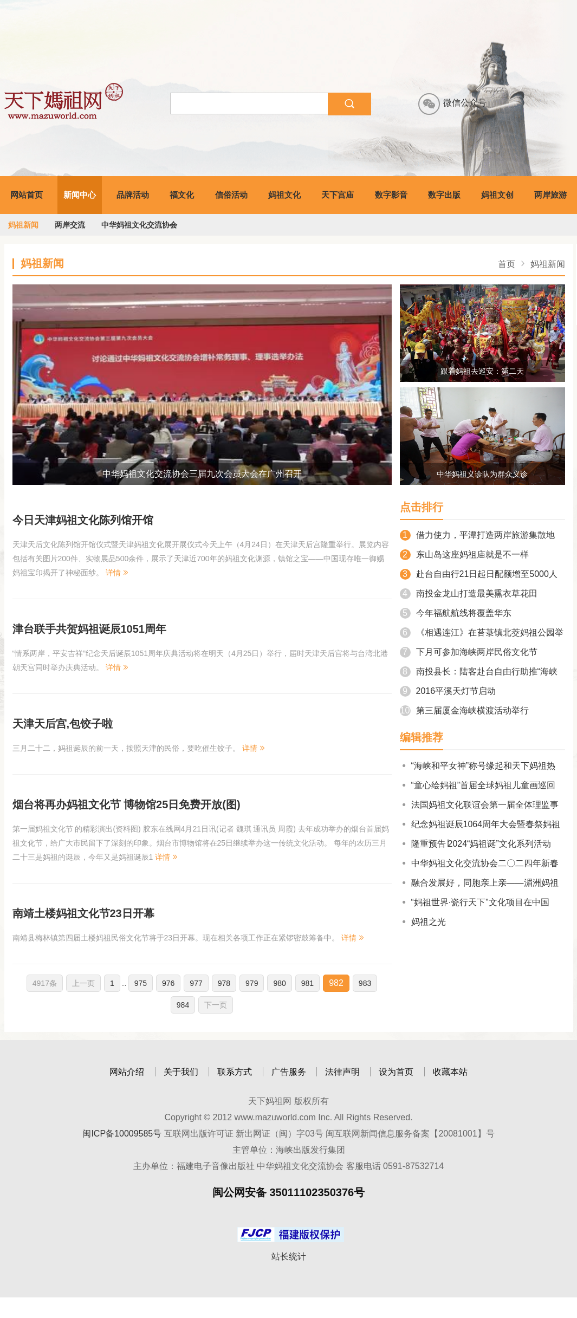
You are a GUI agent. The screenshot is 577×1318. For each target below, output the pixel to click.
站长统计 (288, 1256)
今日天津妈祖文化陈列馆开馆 (82, 520)
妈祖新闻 (23, 224)
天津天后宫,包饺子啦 (62, 724)
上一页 (83, 983)
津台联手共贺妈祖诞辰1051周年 (89, 629)
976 (168, 983)
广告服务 (288, 1071)
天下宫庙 (337, 194)
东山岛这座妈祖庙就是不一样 (464, 554)
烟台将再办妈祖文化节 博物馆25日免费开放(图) (126, 804)
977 (196, 983)
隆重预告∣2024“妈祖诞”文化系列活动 (475, 843)
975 (140, 983)
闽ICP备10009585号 (121, 1133)
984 (183, 1005)
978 (224, 983)
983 (365, 983)
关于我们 (181, 1071)
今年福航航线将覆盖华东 (455, 613)
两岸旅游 (550, 194)
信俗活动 (231, 194)
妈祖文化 (284, 194)
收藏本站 (450, 1071)
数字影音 (391, 194)
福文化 (182, 194)
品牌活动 (132, 194)
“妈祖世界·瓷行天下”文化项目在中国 (474, 902)
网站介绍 (126, 1071)
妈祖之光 (423, 921)
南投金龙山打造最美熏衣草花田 (468, 593)
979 (251, 983)
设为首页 (396, 1071)
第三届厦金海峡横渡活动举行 (464, 710)
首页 (506, 264)
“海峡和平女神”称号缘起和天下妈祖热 (478, 765)
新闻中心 (79, 194)
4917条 (45, 983)
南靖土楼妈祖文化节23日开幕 (83, 913)
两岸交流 (70, 224)
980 (279, 983)
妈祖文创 (497, 194)
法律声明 (342, 1071)
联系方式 (234, 1071)
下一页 (215, 1005)
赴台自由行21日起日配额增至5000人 (478, 574)
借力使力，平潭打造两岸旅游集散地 (477, 535)
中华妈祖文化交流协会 (139, 224)
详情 (117, 572)
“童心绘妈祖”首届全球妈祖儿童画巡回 (478, 785)
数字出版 (444, 194)
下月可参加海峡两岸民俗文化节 (468, 652)
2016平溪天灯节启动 (448, 691)
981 (307, 983)
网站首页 (26, 194)
